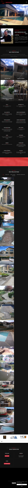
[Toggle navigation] (26, 2)
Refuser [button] (22, 486)
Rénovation (13, 175)
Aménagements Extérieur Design (21, 174)
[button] (0, 443)
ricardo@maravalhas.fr (7, 463)
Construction (7, 174)
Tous (3, 174)
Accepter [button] (22, 484)
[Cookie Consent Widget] (22, 484)
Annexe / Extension (12, 174)
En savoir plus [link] (20, 482)
